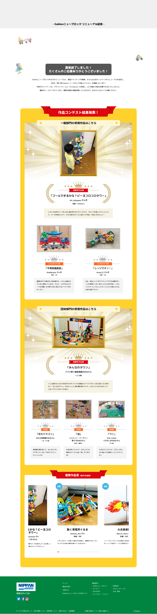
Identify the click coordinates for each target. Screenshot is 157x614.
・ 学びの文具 (95, 591)
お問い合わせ (63, 611)
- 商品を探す (66, 586)
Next (124, 505)
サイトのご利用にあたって (24, 611)
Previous (32, 505)
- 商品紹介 (94, 583)
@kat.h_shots (122, 533)
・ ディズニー (95, 589)
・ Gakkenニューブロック (99, 586)
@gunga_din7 (75, 533)
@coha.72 (100, 272)
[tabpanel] (78, 514)
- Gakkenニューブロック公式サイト (74, 593)
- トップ (64, 583)
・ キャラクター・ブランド (99, 594)
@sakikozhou (51, 272)
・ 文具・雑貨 (115, 591)
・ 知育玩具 (115, 586)
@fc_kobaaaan (75, 200)
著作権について (52, 611)
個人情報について (39, 611)
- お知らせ (65, 590)
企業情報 (71, 611)
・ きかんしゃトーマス (118, 589)
